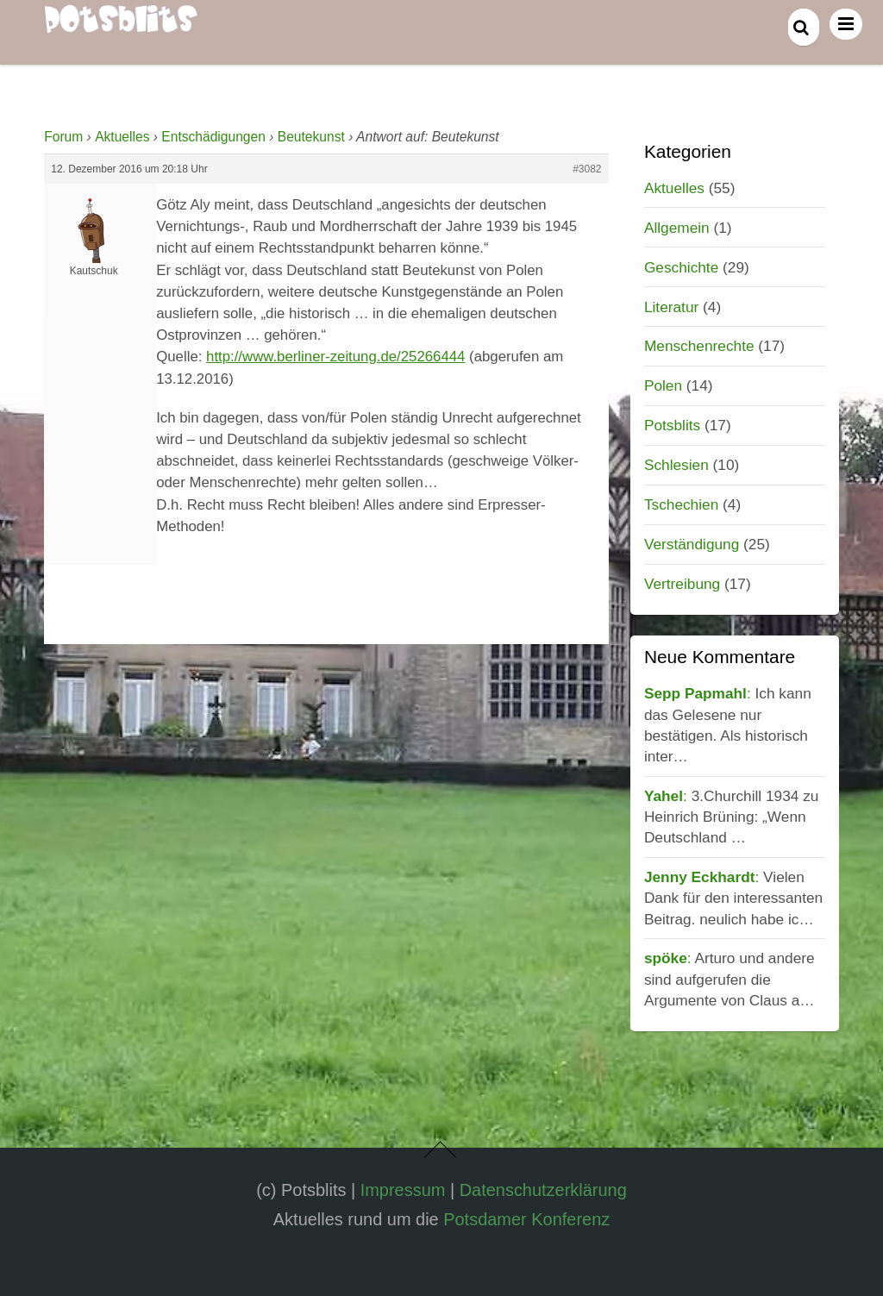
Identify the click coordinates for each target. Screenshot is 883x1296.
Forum (63, 136)
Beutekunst (311, 136)
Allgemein (677, 227)
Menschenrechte (699, 345)
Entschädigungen (213, 136)
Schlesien (676, 464)
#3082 (587, 169)
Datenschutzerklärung (543, 1189)
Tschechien (681, 504)
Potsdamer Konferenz (526, 1219)
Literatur (671, 307)
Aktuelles (122, 136)
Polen (663, 385)
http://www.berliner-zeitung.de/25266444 (335, 356)
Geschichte (681, 267)
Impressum (403, 1189)
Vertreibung (682, 583)
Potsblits (672, 425)
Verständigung (691, 544)
